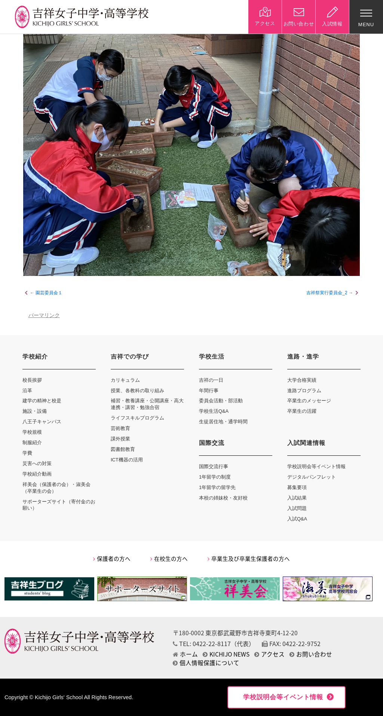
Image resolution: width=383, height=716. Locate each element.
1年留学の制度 (215, 477)
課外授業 (120, 439)
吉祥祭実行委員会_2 (326, 292)
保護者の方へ (112, 558)
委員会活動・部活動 (221, 400)
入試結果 (297, 498)
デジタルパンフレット (311, 477)
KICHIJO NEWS (226, 654)
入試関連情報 (306, 443)
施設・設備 (34, 411)
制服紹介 (32, 442)
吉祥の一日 (211, 380)
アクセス (269, 654)
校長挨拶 (32, 380)
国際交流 (211, 443)
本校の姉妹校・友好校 (223, 498)
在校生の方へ (169, 558)
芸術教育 (120, 428)
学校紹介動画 (37, 474)
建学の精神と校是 (41, 400)
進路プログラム (304, 390)
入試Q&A (297, 519)
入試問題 (297, 508)
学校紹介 (35, 356)
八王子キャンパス (41, 421)
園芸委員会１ (49, 292)
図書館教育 (123, 449)
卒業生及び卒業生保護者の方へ (249, 558)
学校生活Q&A (214, 411)
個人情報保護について (206, 662)
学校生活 (211, 356)
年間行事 (208, 390)
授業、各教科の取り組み (137, 390)
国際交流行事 (213, 466)
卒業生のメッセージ (309, 400)
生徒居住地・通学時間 (223, 421)
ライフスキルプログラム (137, 418)
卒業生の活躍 (301, 411)
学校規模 (32, 432)
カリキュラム (125, 380)
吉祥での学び (130, 356)
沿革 (27, 390)
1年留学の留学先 (217, 487)
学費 (27, 453)
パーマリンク (44, 315)
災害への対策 (37, 463)
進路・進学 (303, 356)
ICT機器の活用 (127, 460)
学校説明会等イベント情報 (316, 466)
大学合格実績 (301, 380)
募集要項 (297, 487)
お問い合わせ (310, 654)
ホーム (185, 654)
